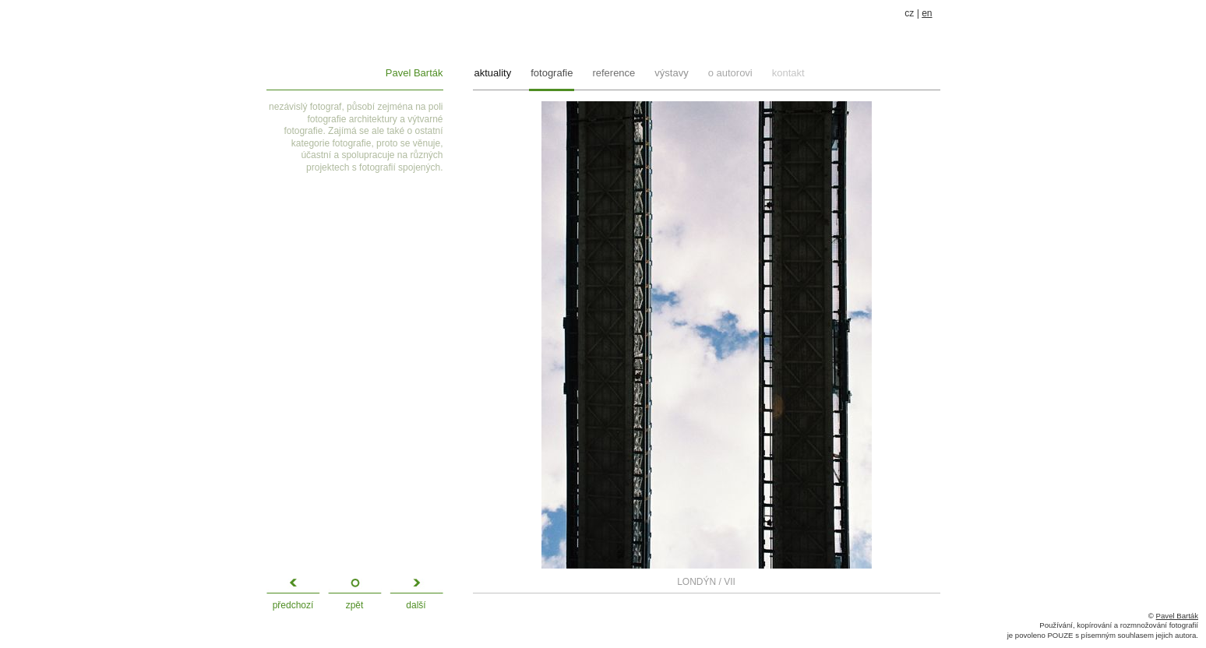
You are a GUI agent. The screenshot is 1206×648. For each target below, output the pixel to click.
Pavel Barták (414, 73)
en (927, 13)
